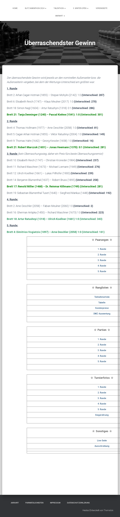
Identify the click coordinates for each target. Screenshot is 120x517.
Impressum (54, 503)
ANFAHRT (60, 16)
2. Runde (102, 254)
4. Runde (102, 266)
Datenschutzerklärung (77, 503)
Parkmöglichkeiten (33, 503)
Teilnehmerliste (102, 297)
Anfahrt (14, 503)
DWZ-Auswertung (102, 313)
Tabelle (101, 302)
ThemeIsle (108, 510)
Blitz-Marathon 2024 (35, 8)
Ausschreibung (102, 446)
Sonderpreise (102, 308)
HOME (15, 8)
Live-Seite (102, 440)
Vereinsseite (101, 8)
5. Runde (102, 271)
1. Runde (102, 249)
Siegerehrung (102, 415)
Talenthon (60, 8)
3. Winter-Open (80, 8)
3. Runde (102, 260)
